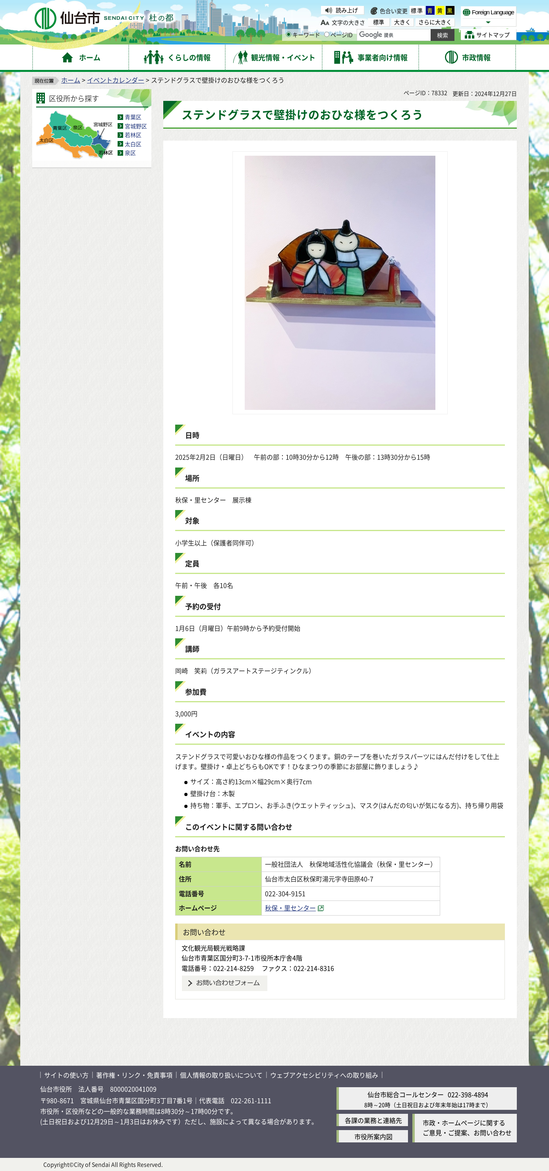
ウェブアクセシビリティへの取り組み (324, 1075)
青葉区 (133, 117)
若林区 (133, 135)
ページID (338, 35)
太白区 (133, 144)
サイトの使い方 (66, 1075)
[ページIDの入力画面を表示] (326, 34)
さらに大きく (435, 22)
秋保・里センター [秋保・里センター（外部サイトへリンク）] (290, 907)
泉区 (130, 153)
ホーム (70, 80)
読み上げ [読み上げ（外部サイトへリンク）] (347, 10)
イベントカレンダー (115, 80)
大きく (402, 22)
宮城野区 (136, 126)
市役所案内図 (373, 1136)
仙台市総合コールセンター (405, 1094)
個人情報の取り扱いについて (221, 1075)
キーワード (303, 35)
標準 (417, 10)
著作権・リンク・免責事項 (134, 1075)
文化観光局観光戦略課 (213, 948)
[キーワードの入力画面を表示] (288, 34)
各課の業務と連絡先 (373, 1120)
